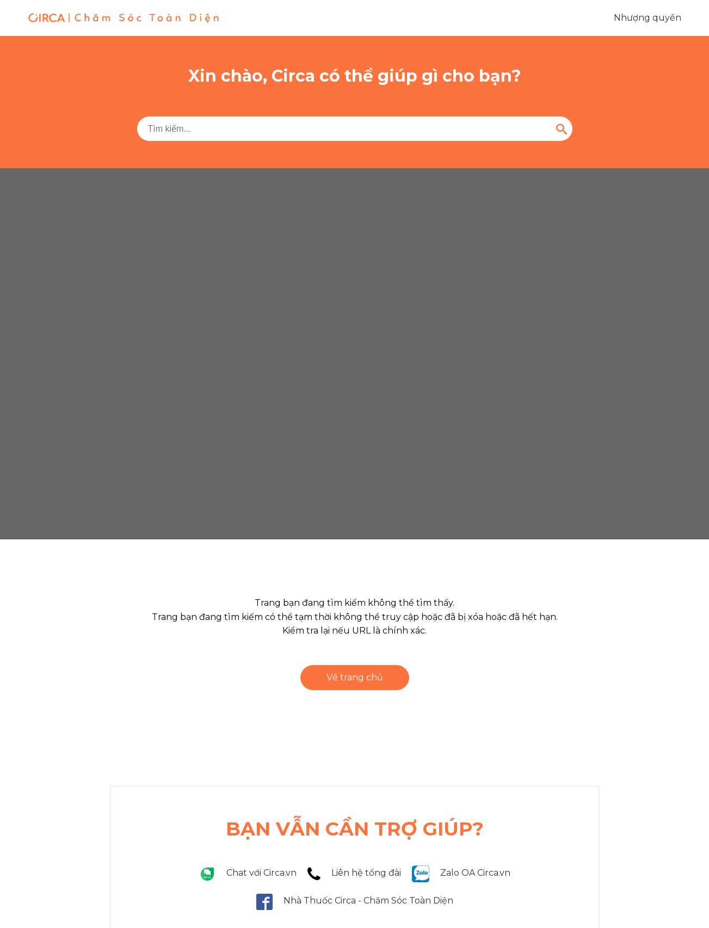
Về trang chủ (354, 677)
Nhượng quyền (647, 18)
